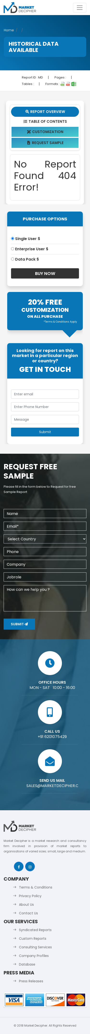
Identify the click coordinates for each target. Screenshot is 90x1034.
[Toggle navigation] (79, 7)
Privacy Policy (30, 896)
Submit (19, 624)
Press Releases (31, 981)
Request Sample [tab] (45, 142)
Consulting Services (35, 947)
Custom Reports (32, 938)
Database (27, 964)
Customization (45, 131)
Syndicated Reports (35, 930)
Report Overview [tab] (45, 111)
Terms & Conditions (35, 887)
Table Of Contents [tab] (45, 121)
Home (9, 30)
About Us (26, 904)
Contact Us (28, 913)
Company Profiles (34, 955)
